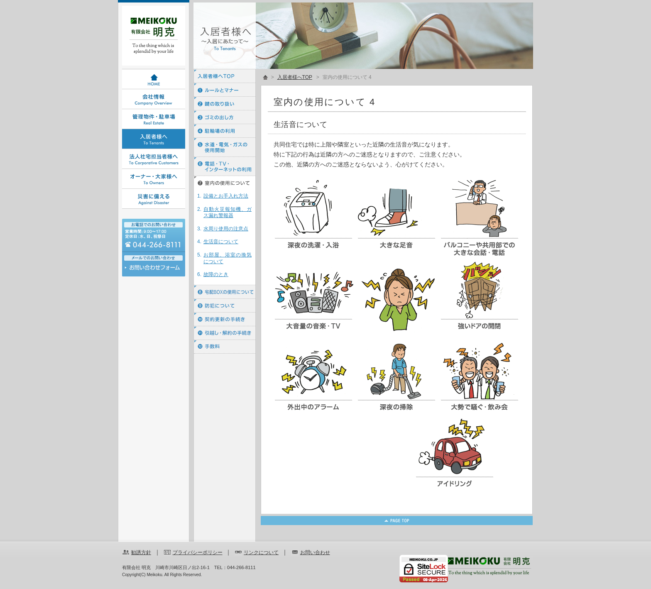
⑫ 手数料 (224, 347)
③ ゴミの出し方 (224, 117)
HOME (153, 79)
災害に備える (153, 199)
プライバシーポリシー (198, 552)
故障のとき (215, 274)
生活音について (220, 241)
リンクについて (261, 552)
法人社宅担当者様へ (153, 159)
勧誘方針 (141, 552)
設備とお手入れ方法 (225, 196)
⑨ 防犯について (224, 306)
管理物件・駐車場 (153, 119)
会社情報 (153, 99)
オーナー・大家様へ (153, 179)
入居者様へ (153, 139)
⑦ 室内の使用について (224, 183)
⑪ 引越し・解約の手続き (224, 333)
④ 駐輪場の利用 (224, 131)
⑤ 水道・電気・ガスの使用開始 (224, 147)
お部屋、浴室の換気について (227, 258)
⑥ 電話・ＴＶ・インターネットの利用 (224, 166)
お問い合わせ (153, 269)
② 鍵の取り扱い (224, 103)
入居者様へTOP (224, 76)
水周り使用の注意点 (225, 229)
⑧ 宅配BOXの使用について (224, 292)
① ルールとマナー (224, 90)
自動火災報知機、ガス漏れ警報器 (227, 212)
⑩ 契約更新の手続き (224, 319)
